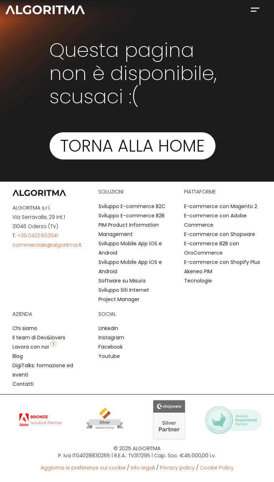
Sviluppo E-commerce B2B (131, 215)
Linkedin (108, 328)
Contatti (23, 384)
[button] (255, 9)
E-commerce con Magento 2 (220, 206)
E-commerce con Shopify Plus (222, 262)
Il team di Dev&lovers (38, 337)
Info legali (143, 467)
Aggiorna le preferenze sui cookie (83, 467)
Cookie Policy (217, 467)
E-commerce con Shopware (219, 234)
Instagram (111, 337)
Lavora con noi (34, 346)
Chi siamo (24, 328)
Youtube (109, 356)
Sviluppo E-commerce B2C (132, 206)
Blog (17, 356)
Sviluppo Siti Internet (123, 290)
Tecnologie (198, 280)
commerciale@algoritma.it (46, 245)
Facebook (110, 346)
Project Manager (118, 299)
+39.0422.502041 (37, 235)
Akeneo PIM (198, 271)
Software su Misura (122, 280)
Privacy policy (177, 467)
